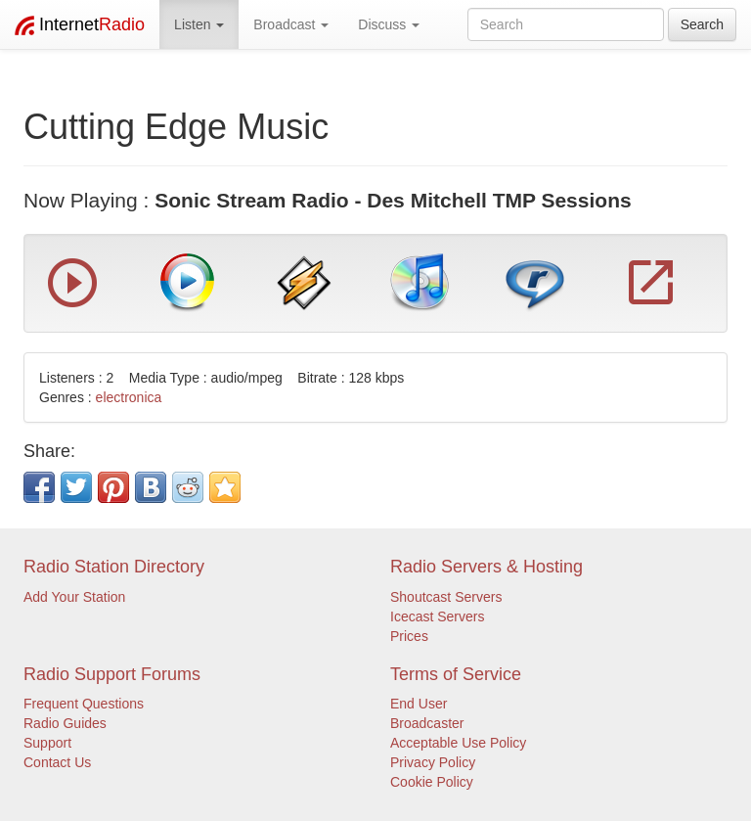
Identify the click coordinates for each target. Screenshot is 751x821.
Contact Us (57, 762)
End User (418, 703)
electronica (129, 397)
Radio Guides (65, 723)
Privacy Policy (432, 762)
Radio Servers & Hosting (486, 566)
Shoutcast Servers (446, 597)
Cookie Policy (431, 782)
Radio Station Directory (113, 566)
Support (47, 743)
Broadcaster (427, 723)
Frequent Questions (83, 703)
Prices (409, 636)
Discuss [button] (389, 24)
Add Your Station (74, 597)
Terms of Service (455, 674)
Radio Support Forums (111, 674)
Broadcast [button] (291, 24)
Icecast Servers (437, 616)
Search (702, 24)
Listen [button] (199, 24)
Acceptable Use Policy (458, 743)
